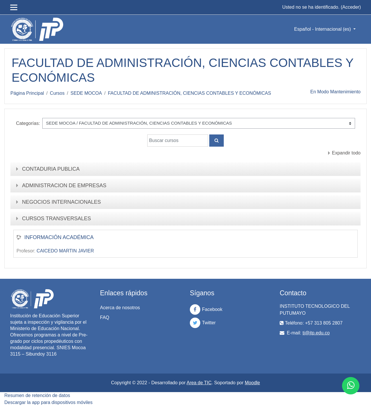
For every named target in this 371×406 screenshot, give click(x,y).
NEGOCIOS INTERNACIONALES (61, 202)
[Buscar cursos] (177, 140)
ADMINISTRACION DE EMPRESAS (64, 185)
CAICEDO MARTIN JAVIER (65, 250)
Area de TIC (199, 382)
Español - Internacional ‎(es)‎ (323, 29)
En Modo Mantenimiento (335, 91)
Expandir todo (346, 152)
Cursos (57, 93)
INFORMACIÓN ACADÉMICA (59, 237)
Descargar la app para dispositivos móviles (48, 402)
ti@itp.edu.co (316, 332)
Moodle (252, 382)
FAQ (104, 317)
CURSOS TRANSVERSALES (56, 218)
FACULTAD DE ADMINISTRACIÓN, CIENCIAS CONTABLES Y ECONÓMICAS (189, 93)
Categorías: (28, 123)
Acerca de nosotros (120, 307)
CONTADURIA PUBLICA (51, 169)
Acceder (350, 7)
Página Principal (27, 93)
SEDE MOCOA (86, 93)
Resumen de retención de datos (37, 395)
